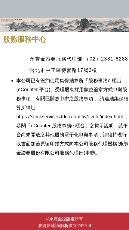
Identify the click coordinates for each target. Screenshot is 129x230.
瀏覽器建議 (48, 225)
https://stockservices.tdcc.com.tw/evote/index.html (69, 116)
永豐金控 (64, 9)
